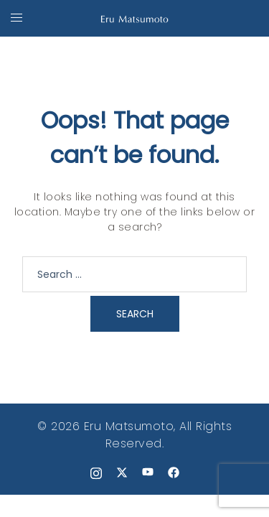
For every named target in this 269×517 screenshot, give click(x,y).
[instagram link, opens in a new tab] (96, 471)
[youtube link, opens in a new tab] (148, 471)
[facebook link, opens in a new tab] (173, 471)
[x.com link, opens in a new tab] (122, 471)
